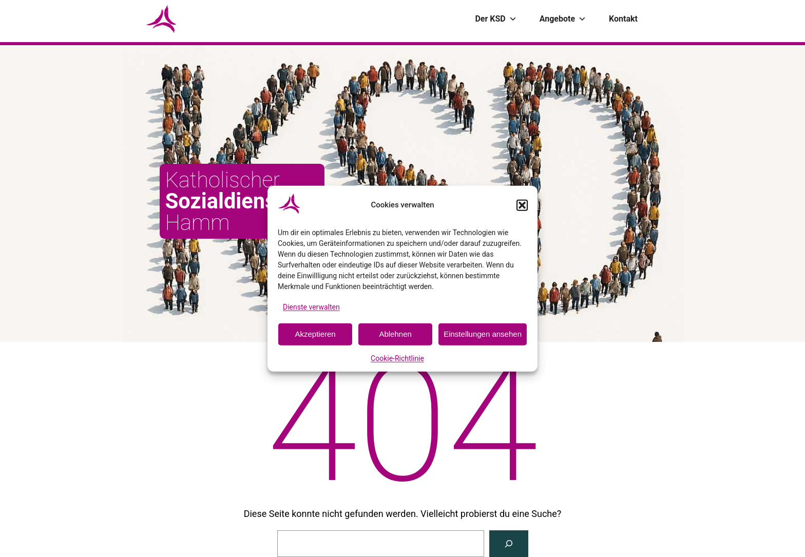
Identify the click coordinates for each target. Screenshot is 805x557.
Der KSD (495, 19)
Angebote (563, 19)
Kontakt (623, 19)
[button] (522, 205)
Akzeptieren (315, 334)
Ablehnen (395, 334)
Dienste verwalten (311, 306)
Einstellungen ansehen (483, 334)
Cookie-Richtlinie (397, 358)
